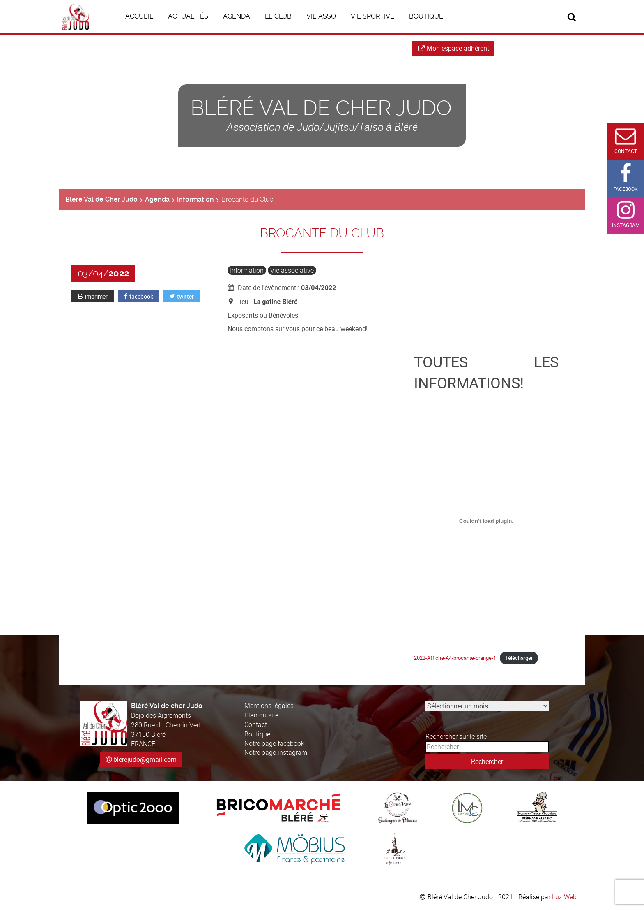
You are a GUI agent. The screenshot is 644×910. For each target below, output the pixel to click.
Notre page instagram (275, 752)
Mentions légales (269, 705)
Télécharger (519, 658)
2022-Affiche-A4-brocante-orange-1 (455, 658)
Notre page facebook (274, 743)
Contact (255, 724)
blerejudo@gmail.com (145, 759)
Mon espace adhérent (453, 48)
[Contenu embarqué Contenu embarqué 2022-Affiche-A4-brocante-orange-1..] (486, 521)
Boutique (257, 733)
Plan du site (261, 715)
